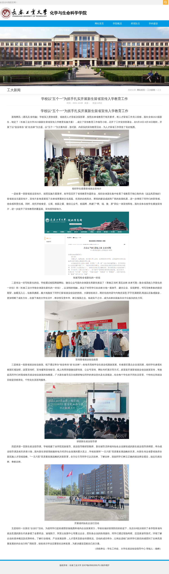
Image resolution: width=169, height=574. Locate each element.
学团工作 (45, 30)
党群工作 (27, 30)
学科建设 (153, 23)
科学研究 (9, 30)
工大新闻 (151, 90)
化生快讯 (83, 30)
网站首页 (99, 23)
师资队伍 (135, 23)
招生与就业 (64, 30)
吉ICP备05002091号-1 (92, 565)
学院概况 (117, 23)
